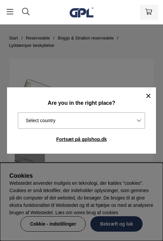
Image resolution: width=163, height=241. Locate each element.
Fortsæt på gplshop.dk (81, 139)
